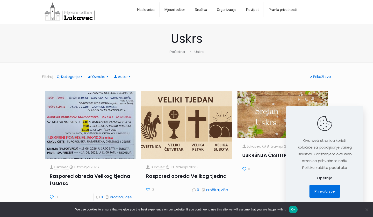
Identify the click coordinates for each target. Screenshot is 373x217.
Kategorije (70, 76)
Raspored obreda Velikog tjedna (186, 176)
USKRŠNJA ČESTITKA (266, 155)
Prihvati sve (325, 191)
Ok (293, 209)
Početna (177, 51)
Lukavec (61, 167)
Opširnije (324, 177)
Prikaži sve (320, 76)
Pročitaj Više (121, 197)
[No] (367, 209)
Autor (122, 76)
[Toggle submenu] (201, 21)
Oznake (98, 76)
